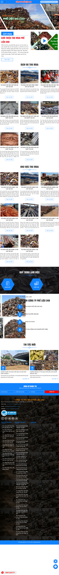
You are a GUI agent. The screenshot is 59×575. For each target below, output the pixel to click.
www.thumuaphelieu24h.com (12, 408)
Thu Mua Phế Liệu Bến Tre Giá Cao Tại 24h (22, 487)
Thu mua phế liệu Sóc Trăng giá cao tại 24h (21, 468)
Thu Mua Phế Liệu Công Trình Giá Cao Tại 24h (8, 431)
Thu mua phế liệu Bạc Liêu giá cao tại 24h (21, 460)
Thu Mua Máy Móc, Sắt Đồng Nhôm (8, 468)
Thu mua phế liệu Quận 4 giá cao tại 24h (22, 438)
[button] (2, 2)
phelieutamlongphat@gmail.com (12, 406)
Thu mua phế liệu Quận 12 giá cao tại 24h (22, 441)
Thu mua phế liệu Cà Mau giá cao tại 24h (21, 457)
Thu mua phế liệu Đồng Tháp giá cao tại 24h (22, 483)
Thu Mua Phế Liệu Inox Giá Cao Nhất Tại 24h (8, 459)
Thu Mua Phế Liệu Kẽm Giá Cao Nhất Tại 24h (8, 441)
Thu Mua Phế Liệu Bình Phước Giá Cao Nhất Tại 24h (22, 506)
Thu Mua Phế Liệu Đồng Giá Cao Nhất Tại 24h (8, 454)
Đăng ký (51, 391)
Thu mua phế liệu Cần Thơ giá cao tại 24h (21, 472)
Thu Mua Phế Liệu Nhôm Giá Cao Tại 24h (8, 450)
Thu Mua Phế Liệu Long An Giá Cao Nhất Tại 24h (22, 517)
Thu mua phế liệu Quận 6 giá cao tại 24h (22, 430)
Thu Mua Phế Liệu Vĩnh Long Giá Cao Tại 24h (22, 479)
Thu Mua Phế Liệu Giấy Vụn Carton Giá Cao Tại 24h (8, 464)
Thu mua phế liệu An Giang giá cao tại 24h (21, 464)
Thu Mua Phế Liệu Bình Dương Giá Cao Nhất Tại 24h (22, 522)
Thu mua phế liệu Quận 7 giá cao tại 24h (22, 426)
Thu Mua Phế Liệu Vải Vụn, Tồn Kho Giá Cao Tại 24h (8, 436)
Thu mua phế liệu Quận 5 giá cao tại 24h (22, 434)
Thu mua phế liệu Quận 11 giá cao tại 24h (22, 445)
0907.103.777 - (10, 404)
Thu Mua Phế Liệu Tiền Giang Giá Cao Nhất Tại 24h (22, 533)
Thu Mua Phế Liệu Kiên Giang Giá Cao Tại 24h (22, 491)
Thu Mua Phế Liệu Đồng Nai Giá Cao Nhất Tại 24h (22, 528)
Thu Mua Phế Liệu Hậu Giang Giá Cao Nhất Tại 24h (22, 496)
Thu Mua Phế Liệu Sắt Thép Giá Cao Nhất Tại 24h (8, 445)
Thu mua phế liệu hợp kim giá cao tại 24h (8, 426)
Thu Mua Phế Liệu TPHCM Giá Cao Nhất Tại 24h (21, 501)
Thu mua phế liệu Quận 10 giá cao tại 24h (22, 449)
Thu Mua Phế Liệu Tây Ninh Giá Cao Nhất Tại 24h (22, 512)
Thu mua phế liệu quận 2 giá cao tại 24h (22, 453)
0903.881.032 (17, 404)
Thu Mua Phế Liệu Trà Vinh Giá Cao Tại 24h (21, 476)
